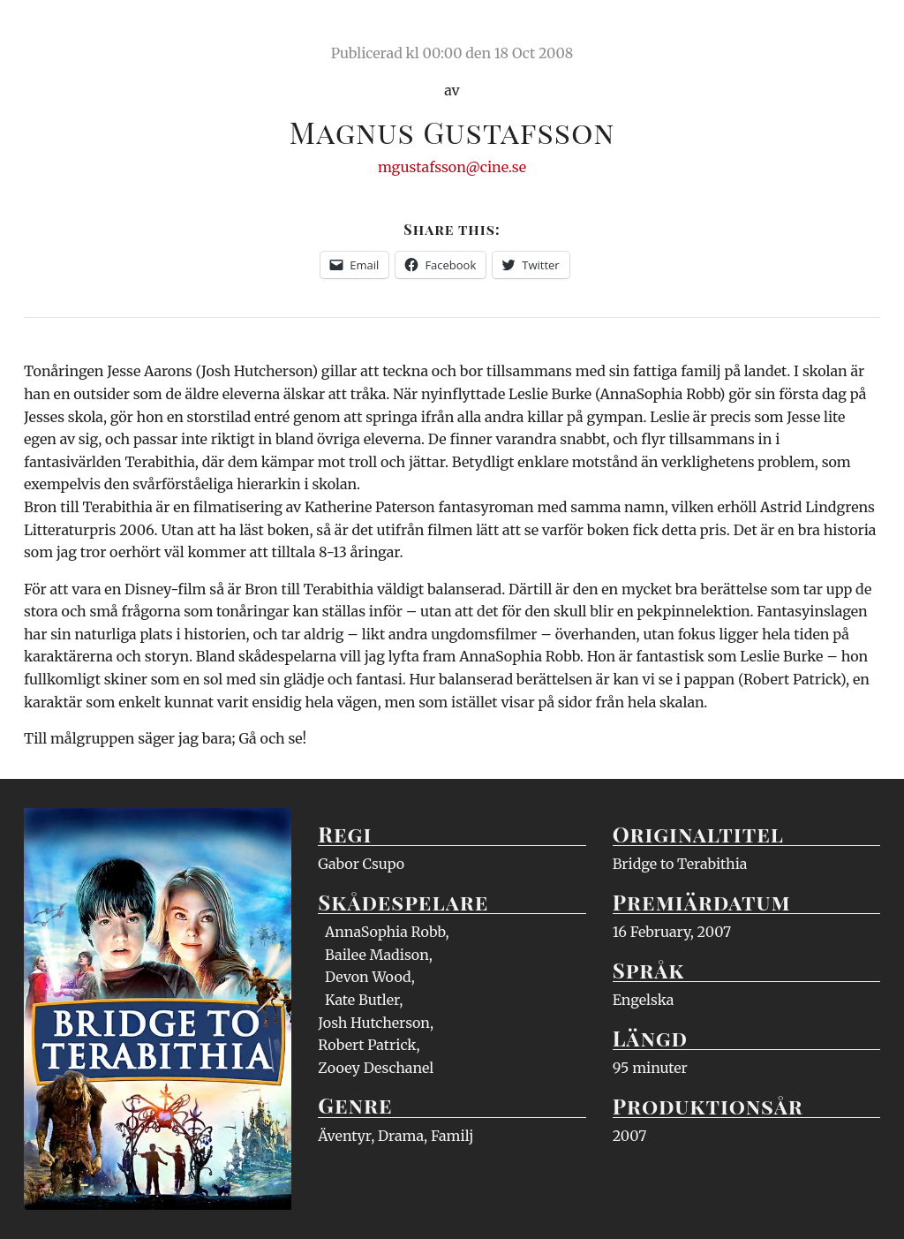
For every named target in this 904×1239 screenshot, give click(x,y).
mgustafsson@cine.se (452, 167)
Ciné (65, 31)
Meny (857, 31)
